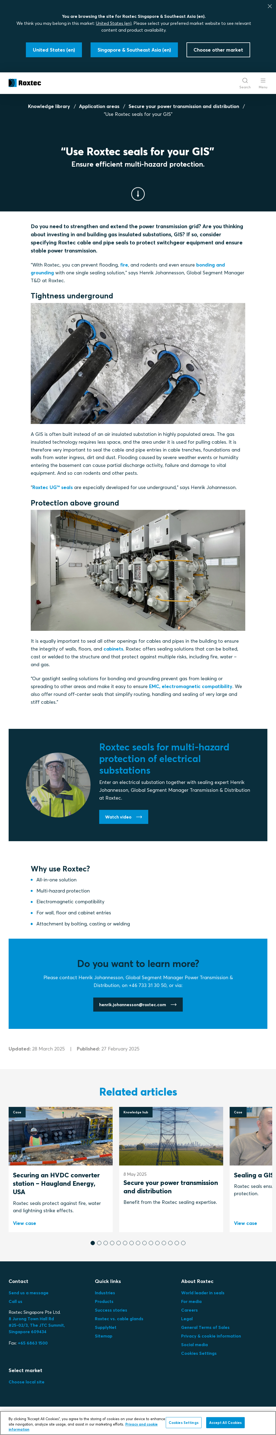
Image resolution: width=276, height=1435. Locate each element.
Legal (187, 1318)
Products (104, 1301)
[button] (93, 1243)
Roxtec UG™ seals (52, 487)
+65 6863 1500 (33, 1343)
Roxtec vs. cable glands (119, 1318)
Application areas (99, 106)
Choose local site (26, 1382)
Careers (189, 1310)
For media (191, 1301)
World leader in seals (203, 1292)
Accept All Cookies (225, 1422)
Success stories (111, 1310)
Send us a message (29, 1292)
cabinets (113, 649)
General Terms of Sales (205, 1327)
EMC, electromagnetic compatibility (190, 686)
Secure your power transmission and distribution (184, 106)
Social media (194, 1344)
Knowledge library (49, 106)
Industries (105, 1292)
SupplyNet (105, 1327)
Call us (15, 1301)
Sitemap (103, 1336)
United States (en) (114, 23)
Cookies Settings (199, 1353)
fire (124, 265)
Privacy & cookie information (211, 1336)
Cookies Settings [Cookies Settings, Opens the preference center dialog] (184, 1422)
